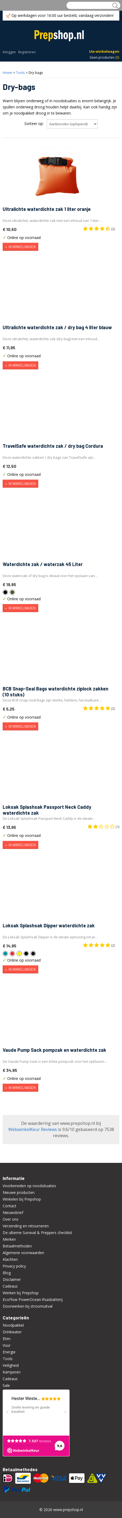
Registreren (27, 52)
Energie (9, 1351)
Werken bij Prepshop (21, 1292)
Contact (9, 1205)
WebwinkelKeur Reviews (32, 1129)
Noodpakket (13, 1325)
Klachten (10, 1259)
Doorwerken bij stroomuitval (27, 1306)
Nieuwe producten (19, 1192)
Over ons (10, 1219)
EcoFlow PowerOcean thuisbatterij (33, 1299)
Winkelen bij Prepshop (22, 1199)
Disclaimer (12, 1279)
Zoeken (114, 6)
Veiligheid (11, 1365)
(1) (103, 826)
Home (7, 72)
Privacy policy (14, 1266)
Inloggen (9, 52)
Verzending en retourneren (26, 1225)
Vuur (6, 1345)
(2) (99, 228)
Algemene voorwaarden (23, 1252)
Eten (6, 1338)
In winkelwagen (22, 247)
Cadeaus (10, 1286)
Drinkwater (12, 1331)
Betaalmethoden (17, 1245)
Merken (9, 1239)
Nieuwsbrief (13, 1212)
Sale (6, 1385)
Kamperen (12, 1372)
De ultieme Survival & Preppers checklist (37, 1232)
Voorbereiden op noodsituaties (29, 1185)
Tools (20, 72)
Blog (7, 1272)
